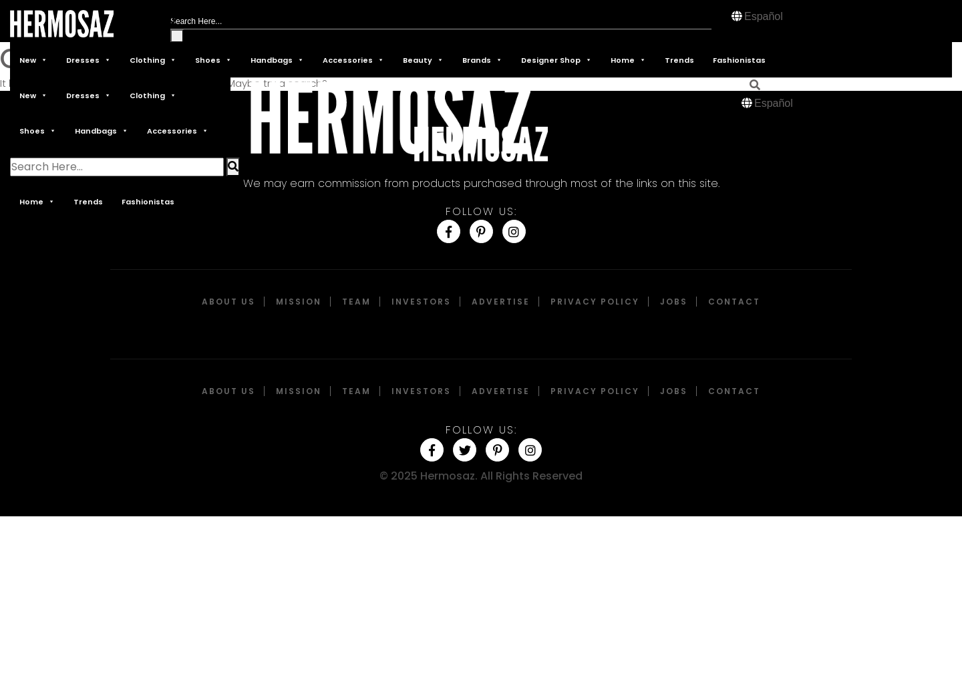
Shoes (213, 59)
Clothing (153, 59)
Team (356, 302)
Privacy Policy (594, 302)
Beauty (423, 59)
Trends (679, 60)
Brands (482, 59)
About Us (228, 302)
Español (763, 16)
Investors (421, 302)
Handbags (277, 59)
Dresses (88, 59)
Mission (298, 302)
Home (628, 59)
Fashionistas (739, 60)
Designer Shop (556, 59)
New (33, 59)
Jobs (673, 302)
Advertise (501, 302)
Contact (734, 302)
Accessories (353, 59)
